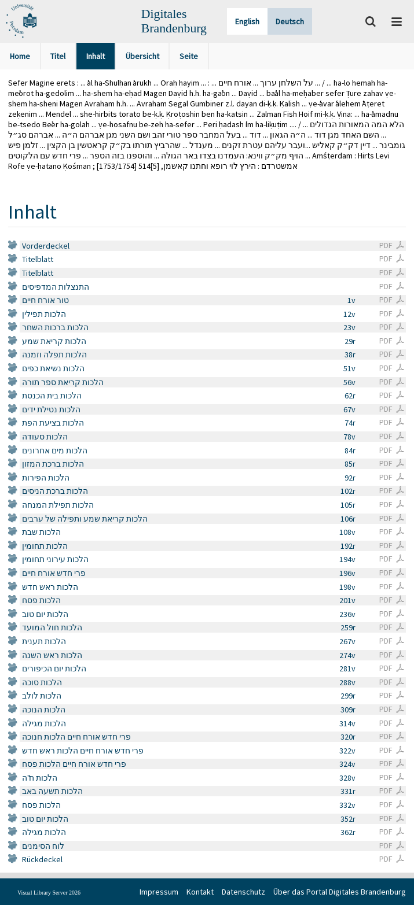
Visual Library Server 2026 (48, 892)
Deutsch (290, 21)
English (247, 21)
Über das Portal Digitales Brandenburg (339, 891)
